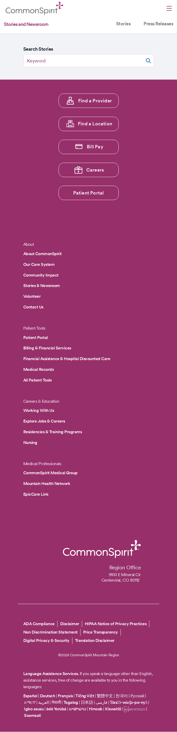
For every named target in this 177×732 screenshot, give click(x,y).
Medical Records (38, 369)
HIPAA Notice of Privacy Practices (116, 623)
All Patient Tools (37, 380)
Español (30, 695)
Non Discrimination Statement (50, 632)
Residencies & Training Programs (52, 431)
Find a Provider (95, 100)
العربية (43, 702)
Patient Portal (88, 193)
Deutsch (47, 695)
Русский (137, 695)
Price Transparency (100, 632)
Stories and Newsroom (26, 24)
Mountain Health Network (46, 483)
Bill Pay (95, 146)
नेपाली (56, 702)
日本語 (87, 702)
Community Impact (41, 275)
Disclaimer (69, 623)
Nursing (30, 442)
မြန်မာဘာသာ (134, 708)
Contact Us (33, 306)
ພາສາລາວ (77, 708)
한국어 (122, 695)
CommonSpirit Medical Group (50, 472)
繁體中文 (105, 695)
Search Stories (38, 49)
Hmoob (95, 708)
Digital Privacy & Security (46, 640)
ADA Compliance (39, 623)
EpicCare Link (36, 494)
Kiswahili (113, 708)
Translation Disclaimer (95, 640)
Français (65, 695)
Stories (123, 23)
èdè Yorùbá (56, 708)
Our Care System (39, 264)
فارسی (102, 702)
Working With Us (38, 410)
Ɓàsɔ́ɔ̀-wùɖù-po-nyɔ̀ (128, 702)
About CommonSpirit (42, 253)
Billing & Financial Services (47, 347)
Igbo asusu (33, 708)
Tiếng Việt (85, 695)
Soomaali (32, 715)
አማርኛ (29, 702)
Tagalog (71, 702)
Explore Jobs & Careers (44, 421)
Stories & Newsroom (41, 285)
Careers (95, 170)
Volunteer (32, 296)
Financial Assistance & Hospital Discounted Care (66, 358)
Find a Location (95, 123)
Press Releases (158, 23)
